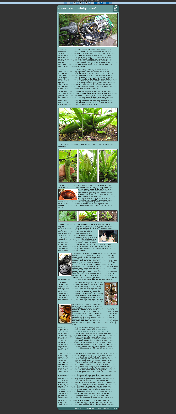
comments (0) (107, 408)
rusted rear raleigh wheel (77, 8)
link (115, 408)
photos (92, 1)
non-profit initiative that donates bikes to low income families (83, 331)
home (97, 1)
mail (86, 1)
